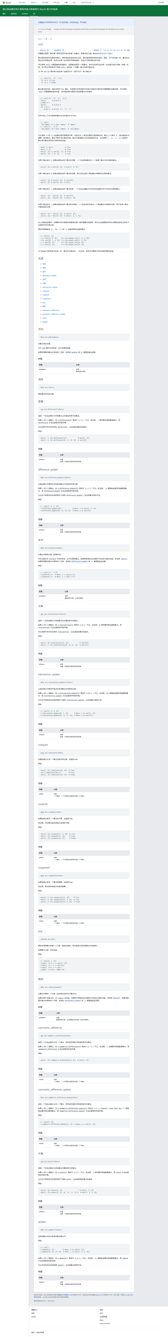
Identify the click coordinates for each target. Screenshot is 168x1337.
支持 (101, 1313)
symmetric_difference (50, 310)
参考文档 (56, 2)
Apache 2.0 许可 (100, 1295)
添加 (44, 264)
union (44, 318)
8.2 (125, 50)
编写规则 (14, 14)
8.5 (115, 50)
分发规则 (25, 14)
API (51, 39)
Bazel (40, 39)
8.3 (122, 50)
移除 (44, 306)
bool (42, 753)
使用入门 (34, 2)
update (45, 322)
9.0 (105, 50)
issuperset (46, 299)
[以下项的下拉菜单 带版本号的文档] (94, 2)
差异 (44, 272)
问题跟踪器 (103, 1317)
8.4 (118, 50)
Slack (101, 1320)
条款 (32, 1332)
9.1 (101, 50)
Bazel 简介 (22, 2)
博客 (32, 1313)
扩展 (45, 39)
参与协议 (76, 22)
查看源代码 (59, 50)
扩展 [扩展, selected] (66, 2)
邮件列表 (65, 22)
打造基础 (41, 22)
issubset (45, 295)
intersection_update (49, 287)
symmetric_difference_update (53, 314)
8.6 (111, 50)
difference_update (49, 276)
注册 (84, 22)
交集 (44, 283)
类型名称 (101, 54)
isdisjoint (45, 291)
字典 (112, 58)
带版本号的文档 (86, 2)
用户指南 (45, 2)
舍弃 (44, 279)
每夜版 (96, 50)
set (42, 409)
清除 (44, 268)
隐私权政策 (40, 1332)
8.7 (108, 50)
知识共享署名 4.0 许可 (67, 1295)
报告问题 (44, 50)
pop (43, 303)
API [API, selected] (34, 14)
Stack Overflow (105, 1323)
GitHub (161, 2)
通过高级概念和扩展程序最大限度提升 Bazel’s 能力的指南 (30, 9)
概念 (4, 14)
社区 (74, 2)
